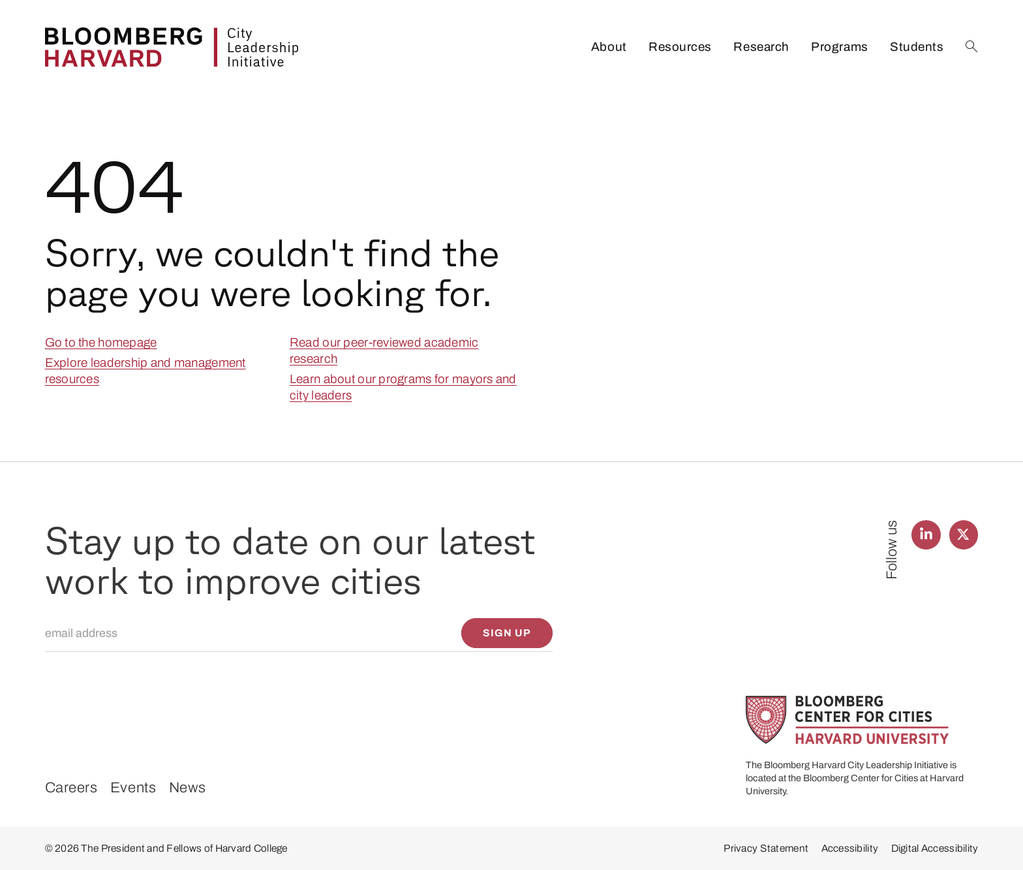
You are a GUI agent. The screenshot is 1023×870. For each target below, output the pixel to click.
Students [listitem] (916, 47)
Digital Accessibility (935, 848)
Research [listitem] (761, 47)
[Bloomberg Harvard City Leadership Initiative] (171, 47)
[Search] (972, 47)
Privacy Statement (766, 848)
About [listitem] (609, 47)
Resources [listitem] (680, 47)
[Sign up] (507, 633)
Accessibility (850, 848)
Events (133, 787)
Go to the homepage (101, 342)
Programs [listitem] (839, 47)
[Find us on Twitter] (964, 535)
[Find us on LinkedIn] (926, 535)
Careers (71, 787)
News (187, 787)
